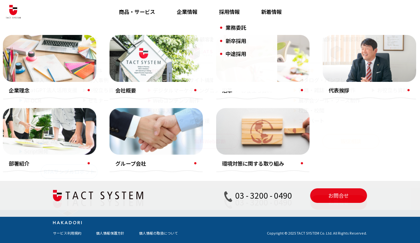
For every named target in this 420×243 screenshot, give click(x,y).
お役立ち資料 (178, 124)
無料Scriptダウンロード (288, 134)
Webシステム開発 (89, 146)
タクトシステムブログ (189, 76)
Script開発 (81, 158)
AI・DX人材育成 (87, 111)
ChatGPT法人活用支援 (95, 88)
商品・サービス (137, 12)
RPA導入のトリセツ (282, 100)
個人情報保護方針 (110, 233)
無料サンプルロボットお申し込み (298, 123)
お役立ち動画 (178, 136)
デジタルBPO (84, 134)
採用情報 (229, 12)
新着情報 (271, 12)
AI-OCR (77, 100)
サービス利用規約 (67, 233)
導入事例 (173, 112)
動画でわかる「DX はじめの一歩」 (299, 111)
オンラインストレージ (93, 123)
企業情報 (187, 12)
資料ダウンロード (280, 76)
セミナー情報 (178, 147)
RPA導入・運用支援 (91, 76)
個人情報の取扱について (158, 233)
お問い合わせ (274, 88)
